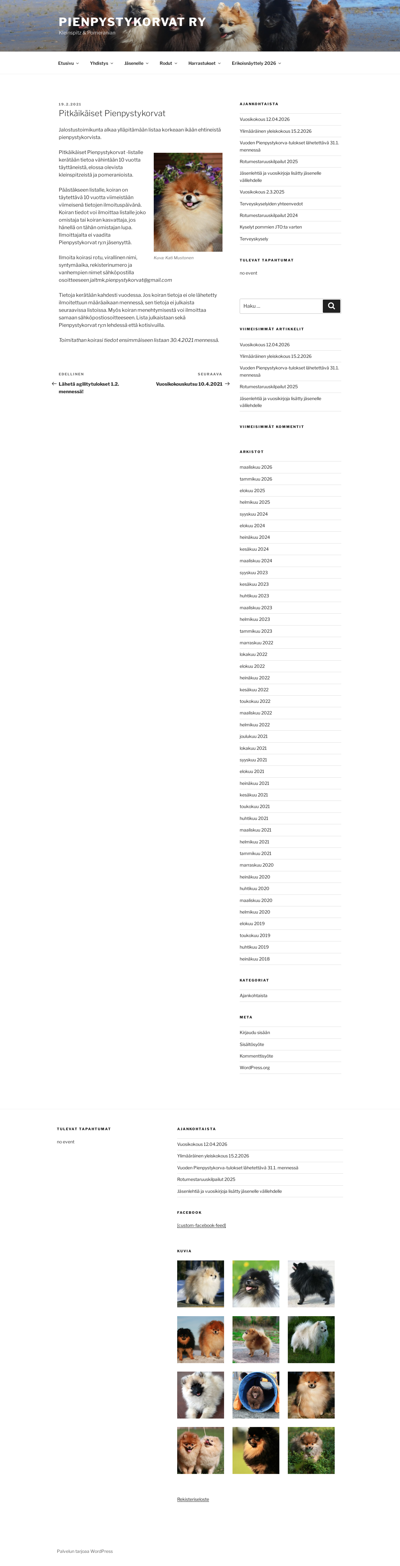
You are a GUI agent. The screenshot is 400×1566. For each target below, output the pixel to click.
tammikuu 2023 (256, 631)
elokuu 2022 (252, 666)
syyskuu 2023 (254, 572)
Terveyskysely (254, 238)
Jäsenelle (136, 63)
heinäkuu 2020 (255, 876)
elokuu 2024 (252, 525)
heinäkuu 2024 (255, 537)
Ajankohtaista (254, 995)
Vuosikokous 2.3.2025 (262, 191)
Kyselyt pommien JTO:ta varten (271, 226)
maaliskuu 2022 (256, 712)
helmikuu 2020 (255, 911)
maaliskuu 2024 (256, 560)
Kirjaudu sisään (255, 1032)
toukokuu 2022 (255, 701)
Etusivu (69, 63)
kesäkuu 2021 (254, 794)
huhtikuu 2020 (254, 888)
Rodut (169, 63)
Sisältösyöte (252, 1044)
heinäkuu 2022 (255, 677)
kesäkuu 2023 (254, 584)
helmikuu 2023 (255, 619)
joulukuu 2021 (254, 736)
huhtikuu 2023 (254, 595)
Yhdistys (102, 63)
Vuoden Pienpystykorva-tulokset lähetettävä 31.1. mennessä (237, 1167)
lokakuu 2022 (253, 654)
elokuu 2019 (252, 923)
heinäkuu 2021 (254, 783)
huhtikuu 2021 (254, 818)
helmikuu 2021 (254, 841)
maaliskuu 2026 (256, 467)
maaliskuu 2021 (256, 829)
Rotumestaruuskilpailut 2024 (269, 215)
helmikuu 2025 (255, 502)
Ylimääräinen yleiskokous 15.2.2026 (276, 131)
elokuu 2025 (252, 490)
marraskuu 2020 (257, 865)
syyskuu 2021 (253, 759)
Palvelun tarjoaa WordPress (85, 1551)
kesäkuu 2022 (254, 689)
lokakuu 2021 (253, 748)
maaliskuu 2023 (256, 607)
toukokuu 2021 (255, 806)
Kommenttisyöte (256, 1056)
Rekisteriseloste (193, 1499)
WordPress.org (255, 1067)
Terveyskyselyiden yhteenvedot (271, 203)
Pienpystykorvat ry (133, 22)
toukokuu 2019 (255, 935)
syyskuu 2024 (254, 514)
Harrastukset (205, 63)
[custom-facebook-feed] (201, 1225)
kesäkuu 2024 (254, 549)
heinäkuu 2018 (255, 958)
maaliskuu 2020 (256, 900)
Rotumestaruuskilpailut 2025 (269, 161)
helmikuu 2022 (255, 724)
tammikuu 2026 (256, 479)
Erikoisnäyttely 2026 (257, 63)
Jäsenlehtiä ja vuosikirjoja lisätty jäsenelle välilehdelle (229, 1191)
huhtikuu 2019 (254, 947)
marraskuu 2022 (256, 642)
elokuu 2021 (252, 771)
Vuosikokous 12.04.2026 (265, 119)
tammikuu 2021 (256, 853)
